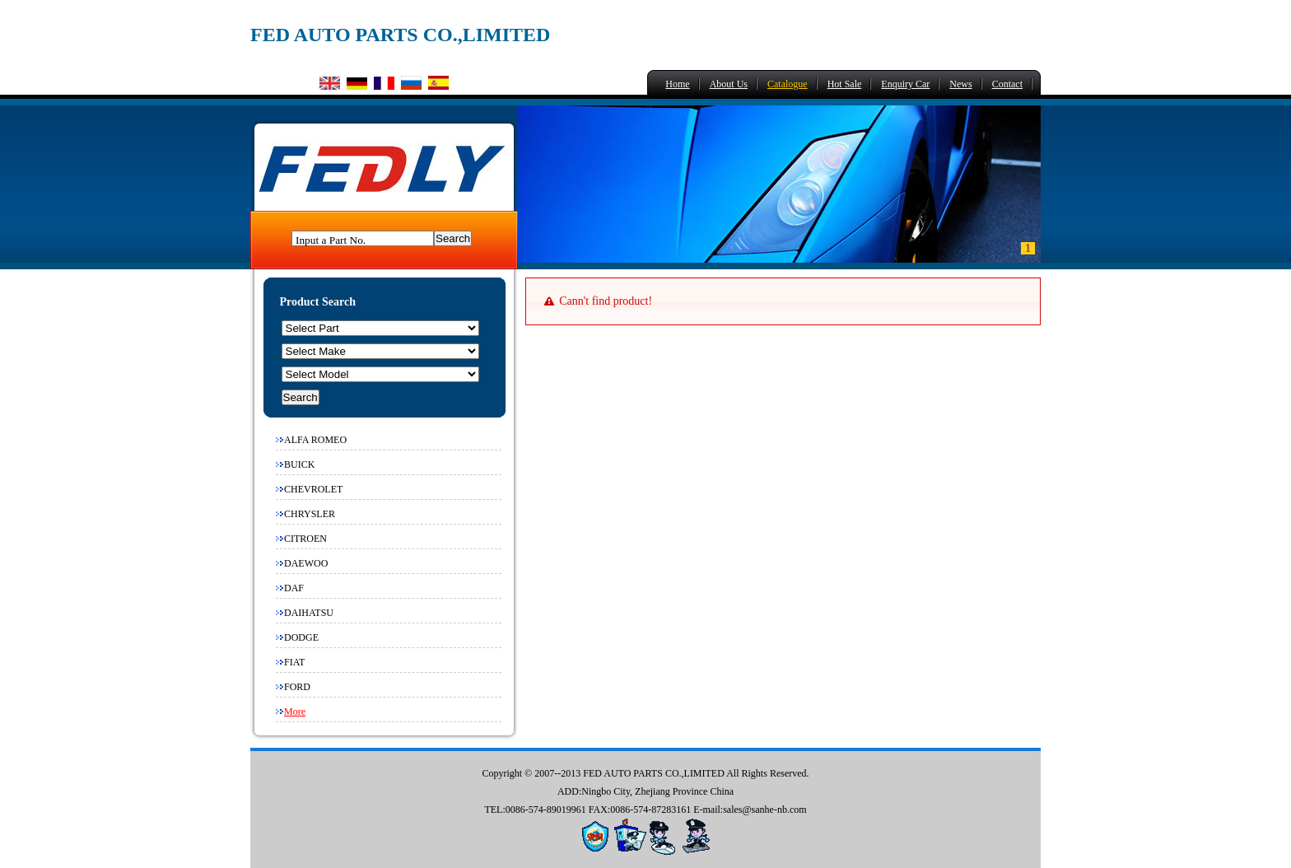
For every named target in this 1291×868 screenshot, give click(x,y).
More (294, 711)
